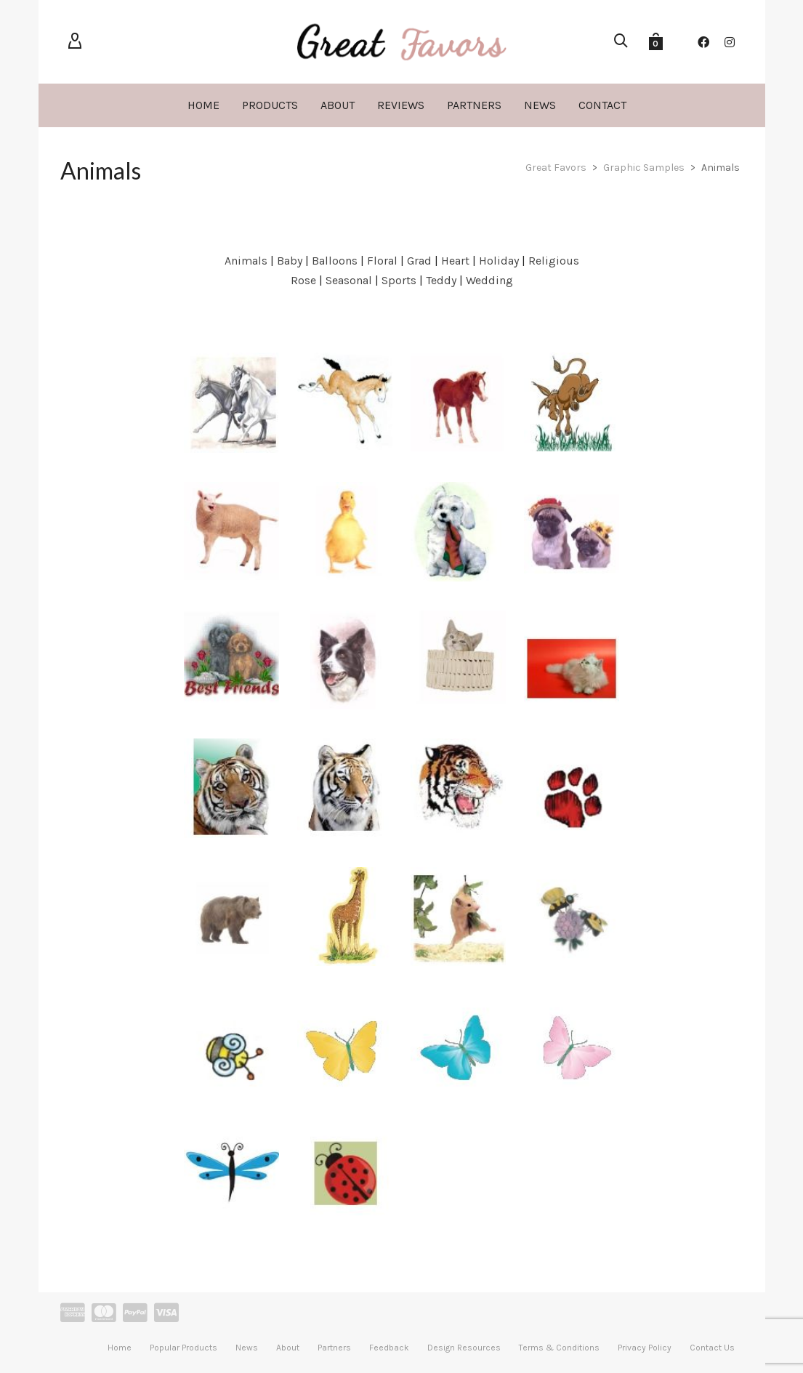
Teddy (441, 280)
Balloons (335, 260)
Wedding (489, 280)
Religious (553, 260)
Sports (399, 280)
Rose (303, 280)
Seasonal (349, 280)
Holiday (499, 260)
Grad (419, 260)
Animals (246, 260)
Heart (455, 260)
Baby (289, 260)
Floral (382, 260)
